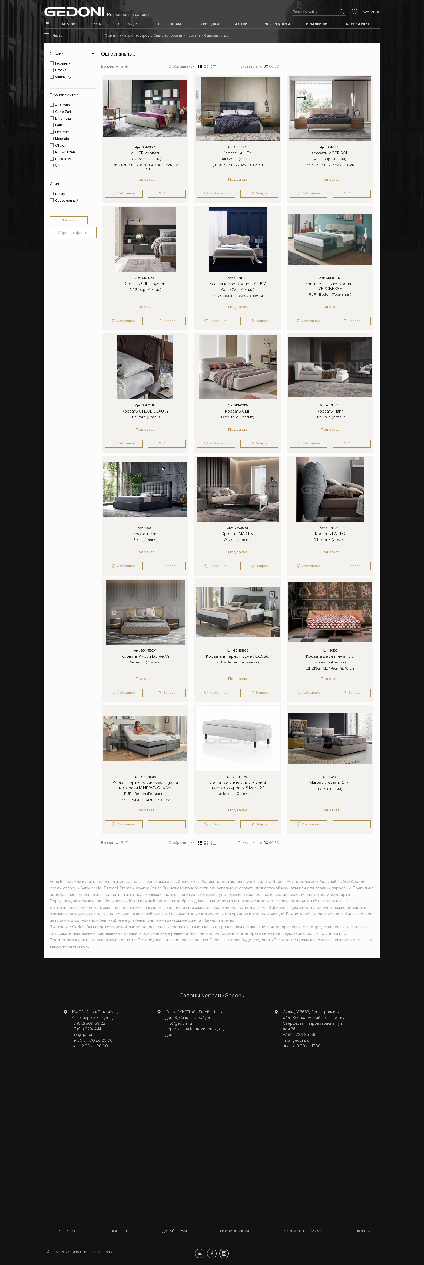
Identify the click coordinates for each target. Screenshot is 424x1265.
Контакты (371, 12)
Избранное (126, 193)
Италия (61, 70)
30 (266, 66)
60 (271, 66)
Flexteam (62, 132)
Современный (66, 200)
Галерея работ (62, 1231)
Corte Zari (63, 112)
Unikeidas (63, 159)
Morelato (62, 139)
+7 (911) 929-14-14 (86, 1029)
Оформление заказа (303, 1231)
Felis (59, 125)
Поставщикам (234, 1231)
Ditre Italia (63, 118)
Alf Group (62, 105)
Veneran (61, 166)
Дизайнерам (174, 1231)
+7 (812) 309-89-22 (88, 1023)
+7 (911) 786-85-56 (299, 1034)
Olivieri (60, 145)
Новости (119, 1231)
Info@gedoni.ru (85, 1034)
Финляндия (64, 77)
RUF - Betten (65, 152)
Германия (63, 63)
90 (276, 66)
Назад (57, 35)
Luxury (60, 194)
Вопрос (169, 193)
